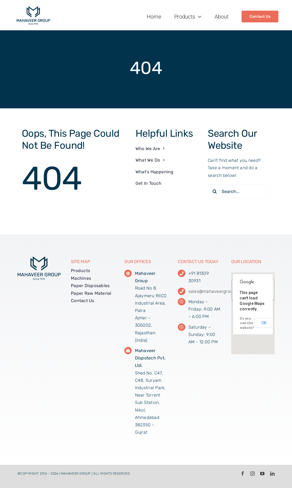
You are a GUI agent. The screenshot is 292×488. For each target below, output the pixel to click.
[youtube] (262, 473)
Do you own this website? (247, 323)
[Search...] (239, 191)
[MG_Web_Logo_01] (33, 8)
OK (263, 323)
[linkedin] (272, 473)
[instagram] (252, 473)
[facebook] (242, 473)
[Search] (214, 191)
